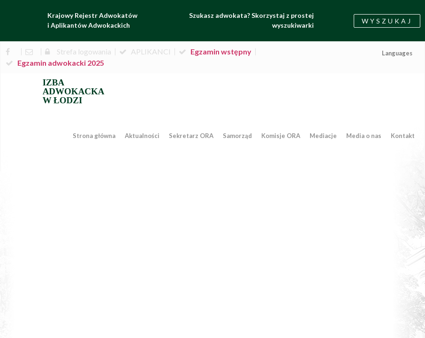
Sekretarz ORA (191, 135)
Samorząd (237, 135)
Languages (397, 53)
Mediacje (323, 135)
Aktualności (142, 135)
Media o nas (363, 135)
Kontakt (403, 135)
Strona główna (94, 135)
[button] (387, 21)
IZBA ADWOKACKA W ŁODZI (74, 91)
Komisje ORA (280, 135)
